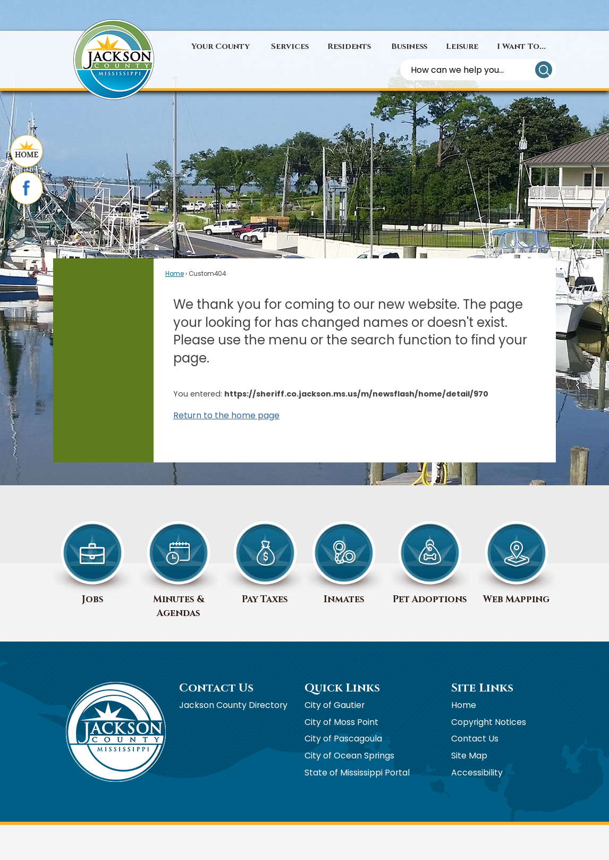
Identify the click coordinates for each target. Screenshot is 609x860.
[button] (543, 69)
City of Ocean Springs (349, 755)
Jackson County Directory (233, 705)
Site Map (469, 755)
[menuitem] (220, 46)
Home (174, 273)
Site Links (482, 688)
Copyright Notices (488, 722)
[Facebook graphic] (26, 189)
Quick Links (342, 688)
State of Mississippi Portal (357, 772)
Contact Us (474, 738)
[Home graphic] (26, 152)
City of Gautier (334, 705)
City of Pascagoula (343, 738)
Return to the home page (226, 415)
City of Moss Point (341, 722)
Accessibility (477, 772)
